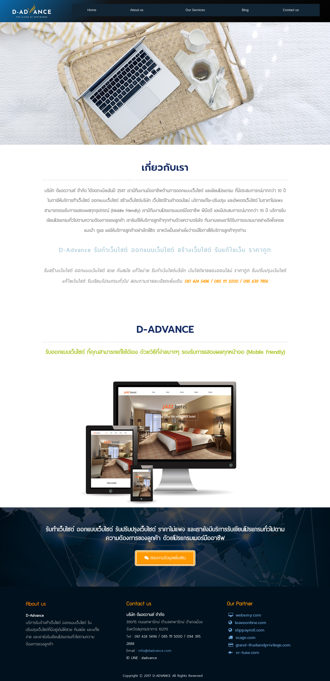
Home (91, 10)
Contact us (291, 10)
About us (136, 10)
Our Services (195, 10)
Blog (245, 10)
